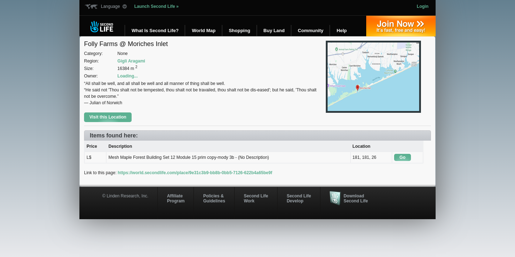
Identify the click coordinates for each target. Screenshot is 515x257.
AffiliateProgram (176, 198)
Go (402, 157)
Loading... (127, 76)
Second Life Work (256, 198)
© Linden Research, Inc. (125, 195)
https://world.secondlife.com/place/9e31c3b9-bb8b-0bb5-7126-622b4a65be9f (195, 172)
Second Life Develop (299, 198)
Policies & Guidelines (214, 198)
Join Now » (401, 26)
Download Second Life (356, 198)
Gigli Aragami (131, 61)
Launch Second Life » (156, 6)
